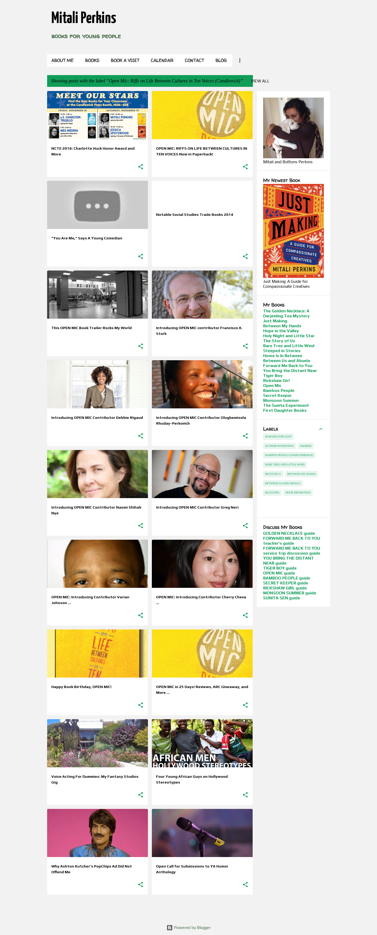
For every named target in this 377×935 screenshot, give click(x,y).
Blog (221, 60)
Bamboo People (278, 390)
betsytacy (273, 473)
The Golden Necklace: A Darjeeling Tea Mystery (286, 313)
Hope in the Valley (281, 330)
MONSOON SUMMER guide (289, 592)
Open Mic (272, 385)
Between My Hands (282, 325)
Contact (194, 60)
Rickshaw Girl (276, 380)
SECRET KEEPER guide (285, 583)
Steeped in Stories (282, 350)
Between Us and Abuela (286, 360)
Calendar (162, 60)
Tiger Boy (272, 375)
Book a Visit (125, 60)
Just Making (275, 320)
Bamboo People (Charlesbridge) (289, 455)
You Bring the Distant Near (290, 370)
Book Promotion (298, 492)
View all (260, 80)
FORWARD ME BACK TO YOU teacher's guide (291, 541)
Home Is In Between (282, 355)
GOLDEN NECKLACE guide (289, 533)
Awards (306, 445)
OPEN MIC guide (279, 573)
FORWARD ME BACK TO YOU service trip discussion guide (291, 551)
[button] (140, 167)
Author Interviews (279, 445)
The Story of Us (279, 340)
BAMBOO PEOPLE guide (286, 578)
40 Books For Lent (278, 436)
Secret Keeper (277, 395)
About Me (62, 60)
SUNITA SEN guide (281, 597)
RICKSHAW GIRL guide (285, 587)
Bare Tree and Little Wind (288, 345)
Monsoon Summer (281, 400)
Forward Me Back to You (287, 365)
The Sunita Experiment (286, 405)
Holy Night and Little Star (289, 335)
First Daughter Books (285, 410)
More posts (150, 909)
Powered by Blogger (189, 927)
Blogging (272, 492)
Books (92, 60)
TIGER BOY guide (280, 568)
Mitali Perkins (83, 18)
